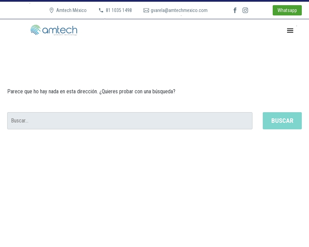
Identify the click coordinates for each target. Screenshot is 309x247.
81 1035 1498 (119, 10)
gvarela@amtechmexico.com (179, 10)
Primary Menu (290, 30)
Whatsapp (287, 10)
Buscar (282, 121)
